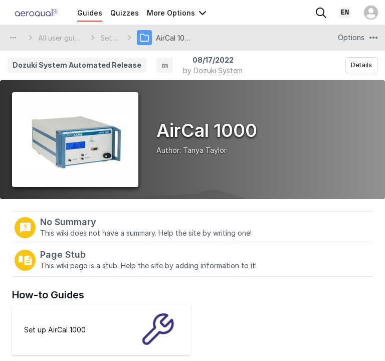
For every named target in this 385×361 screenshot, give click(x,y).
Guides (89, 13)
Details (361, 65)
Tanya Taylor (205, 150)
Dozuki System (218, 70)
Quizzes (124, 13)
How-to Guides (48, 295)
